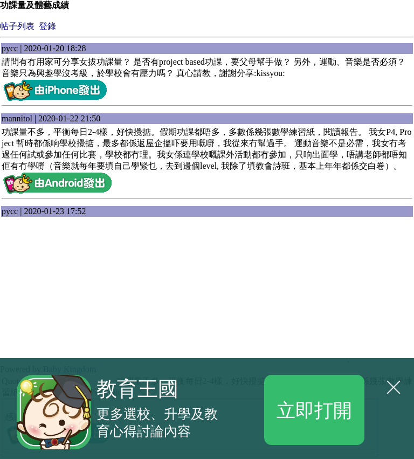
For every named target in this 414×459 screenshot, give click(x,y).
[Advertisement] (86, 295)
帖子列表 (17, 26)
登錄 (47, 26)
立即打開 (314, 409)
